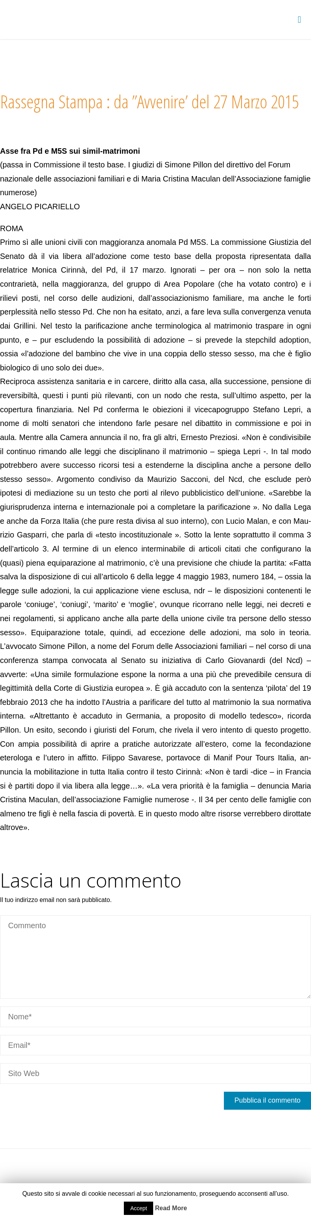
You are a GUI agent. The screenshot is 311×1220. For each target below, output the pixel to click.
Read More (171, 1208)
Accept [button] (138, 1208)
